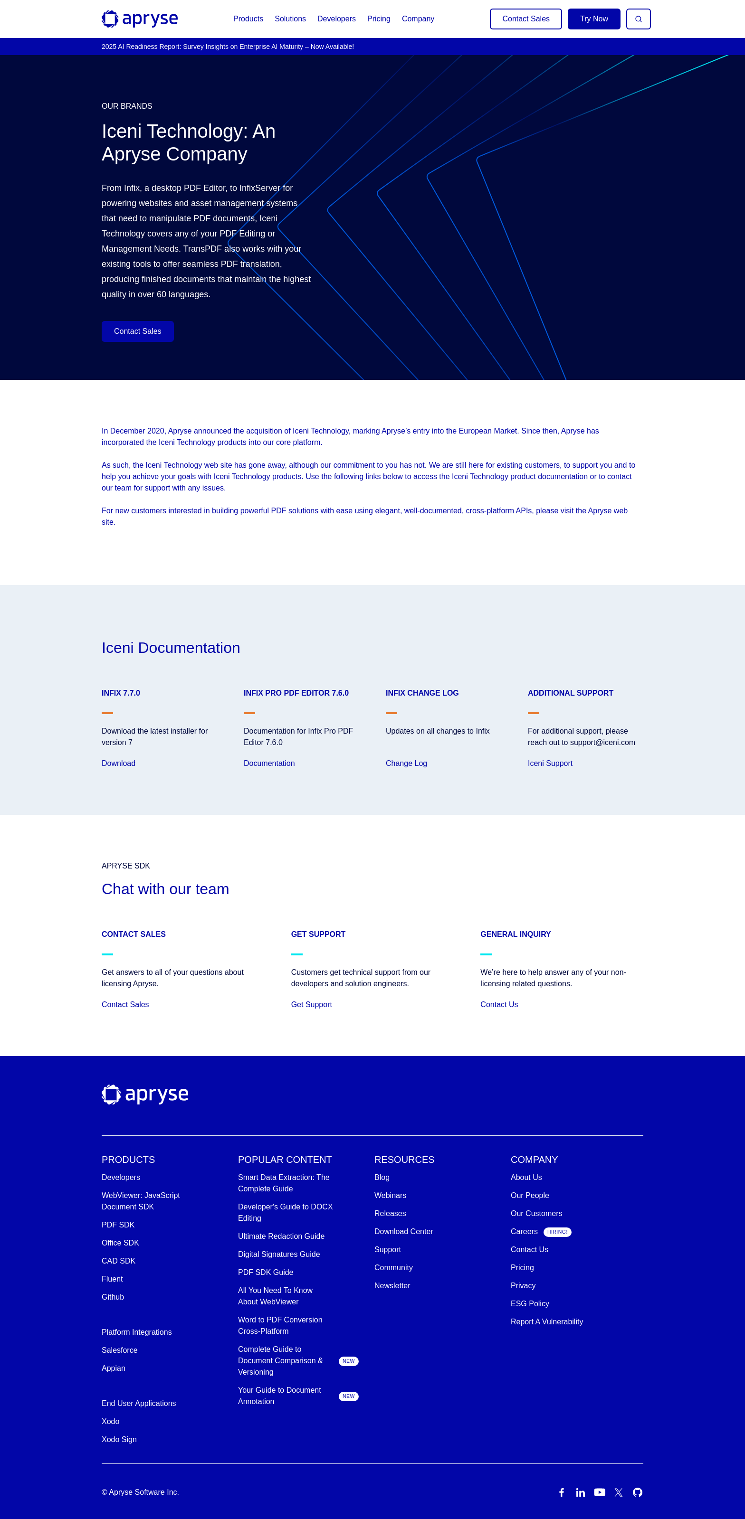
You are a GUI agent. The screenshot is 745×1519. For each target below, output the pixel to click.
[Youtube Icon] (599, 1492)
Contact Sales (526, 19)
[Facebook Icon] (561, 1492)
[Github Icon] (637, 1492)
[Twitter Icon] (618, 1492)
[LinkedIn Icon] (580, 1492)
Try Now (594, 19)
